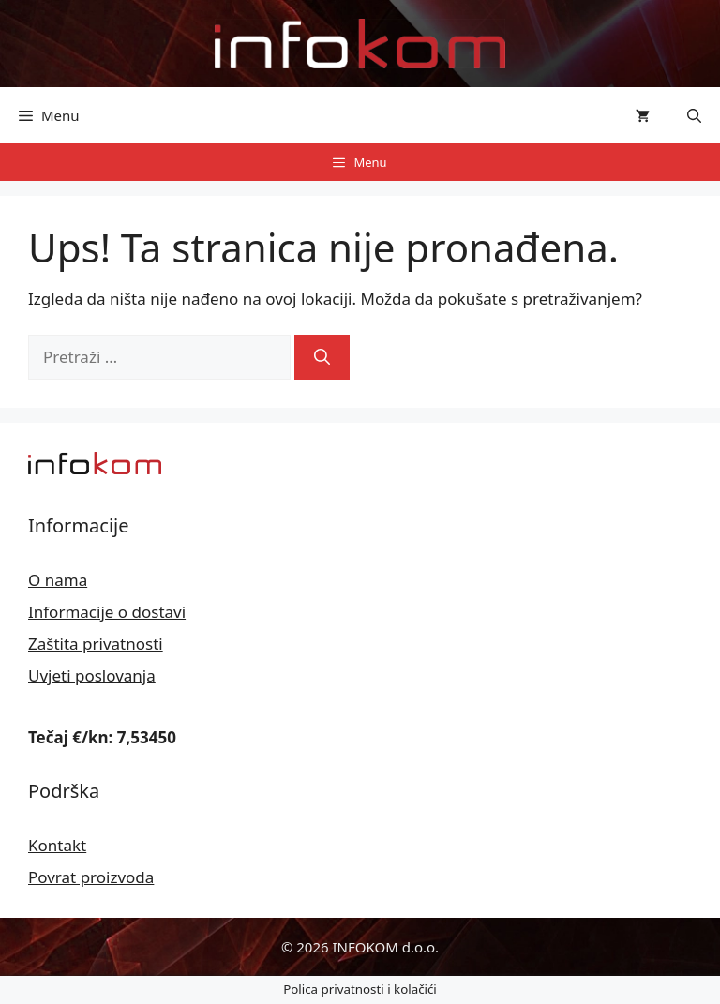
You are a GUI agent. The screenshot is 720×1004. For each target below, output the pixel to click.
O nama (57, 580)
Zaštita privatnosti (95, 643)
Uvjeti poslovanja (92, 675)
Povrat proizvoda (91, 877)
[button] (694, 115)
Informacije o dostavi (107, 611)
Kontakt (57, 845)
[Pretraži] (322, 357)
